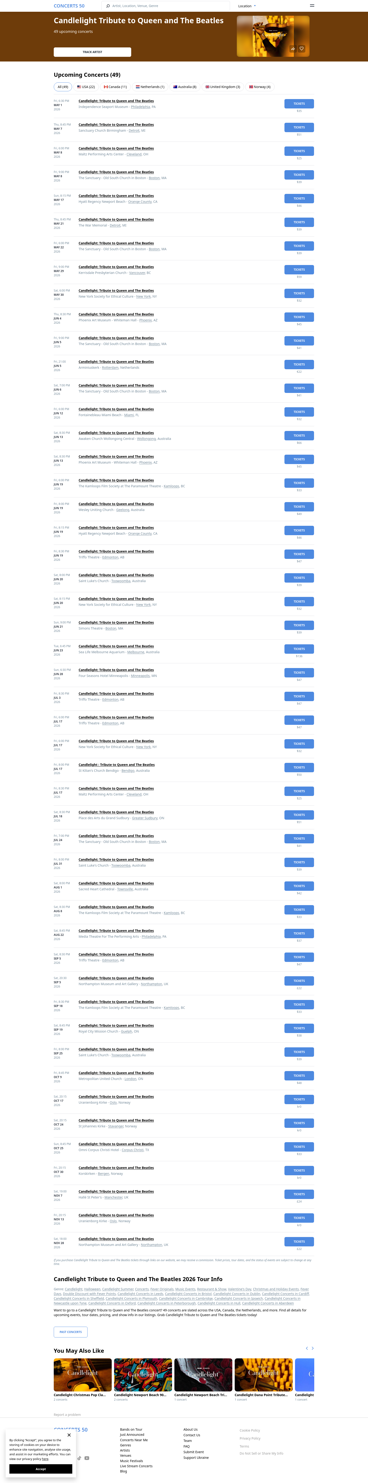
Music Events (185, 1289)
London (130, 1078)
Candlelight (74, 1289)
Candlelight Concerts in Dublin (236, 1293)
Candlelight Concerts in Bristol (188, 1293)
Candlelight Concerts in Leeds (140, 1293)
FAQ (187, 1446)
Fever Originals (162, 1289)
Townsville (125, 889)
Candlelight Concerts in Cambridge (186, 1298)
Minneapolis (140, 675)
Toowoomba (120, 581)
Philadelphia (140, 106)
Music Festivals (131, 1461)
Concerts (142, 1289)
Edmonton (110, 557)
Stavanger (115, 1126)
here (45, 1459)
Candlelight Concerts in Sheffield (79, 1298)
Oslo (113, 1102)
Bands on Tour (131, 1429)
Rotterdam (110, 367)
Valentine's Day (239, 1289)
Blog (123, 1471)
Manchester (113, 1197)
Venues (125, 1455)
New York (143, 296)
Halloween (92, 1289)
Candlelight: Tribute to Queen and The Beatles (116, 101)
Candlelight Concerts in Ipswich (239, 1298)
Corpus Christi (133, 1150)
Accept (41, 1469)
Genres (125, 1445)
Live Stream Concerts (136, 1466)
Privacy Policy (250, 1438)
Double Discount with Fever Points (89, 1293)
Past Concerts (71, 1332)
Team (188, 1440)
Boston (154, 178)
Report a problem (67, 1414)
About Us (191, 1429)
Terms (244, 1446)
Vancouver (137, 272)
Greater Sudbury (144, 818)
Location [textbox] (245, 6)
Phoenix (145, 320)
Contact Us (192, 1435)
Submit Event (194, 1452)
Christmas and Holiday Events (276, 1289)
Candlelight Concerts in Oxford (112, 1303)
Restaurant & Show (211, 1289)
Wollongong (146, 438)
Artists (125, 1450)
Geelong (122, 509)
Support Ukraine (196, 1457)
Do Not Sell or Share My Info (261, 1453)
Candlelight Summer (117, 1289)
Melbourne (135, 652)
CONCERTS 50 (69, 6)
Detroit (134, 130)
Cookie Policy (250, 1430)
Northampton (151, 984)
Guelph (126, 1031)
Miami (129, 415)
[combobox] (247, 6)
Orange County (139, 201)
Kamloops (171, 486)
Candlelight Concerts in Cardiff (285, 1293)
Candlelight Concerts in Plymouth (131, 1298)
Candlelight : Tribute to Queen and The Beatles (117, 764)
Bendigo (128, 770)
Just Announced (132, 1434)
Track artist (92, 52)
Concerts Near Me (134, 1440)
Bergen (103, 1173)
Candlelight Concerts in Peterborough (167, 1303)
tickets (299, 104)
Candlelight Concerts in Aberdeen (268, 1303)
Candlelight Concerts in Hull (219, 1303)
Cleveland (134, 154)
